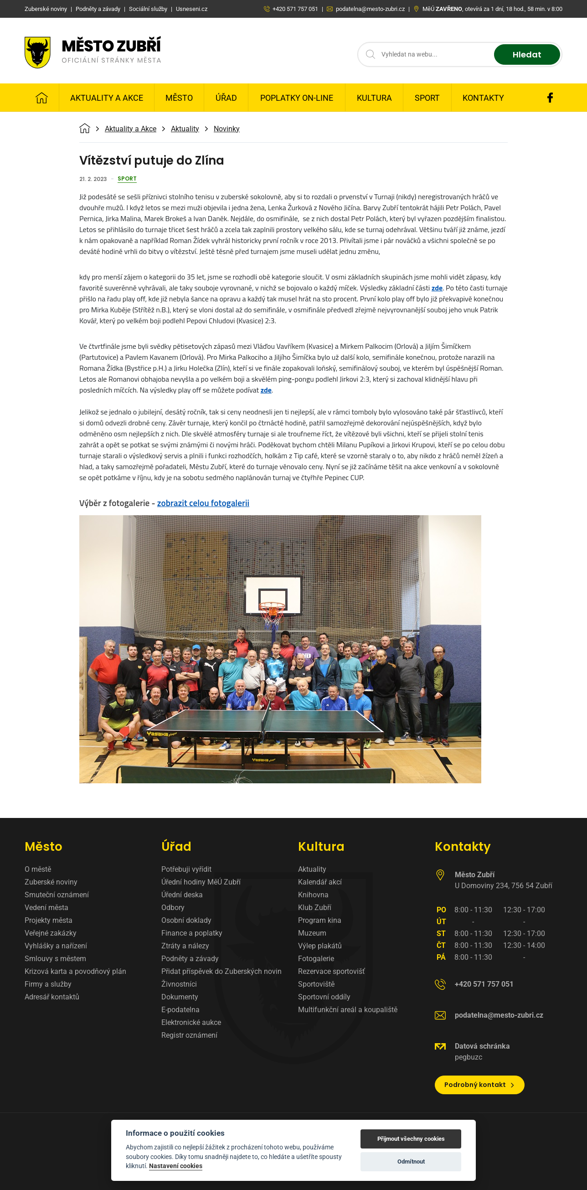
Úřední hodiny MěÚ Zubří (201, 882)
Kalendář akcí (320, 882)
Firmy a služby (48, 984)
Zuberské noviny (51, 882)
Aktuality (185, 129)
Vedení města (46, 907)
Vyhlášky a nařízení (56, 946)
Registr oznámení (189, 1035)
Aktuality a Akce (106, 98)
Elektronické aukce (191, 1022)
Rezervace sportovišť (331, 971)
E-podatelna (180, 1009)
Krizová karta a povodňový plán (75, 971)
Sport (427, 98)
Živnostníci (179, 984)
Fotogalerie (316, 958)
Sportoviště (316, 984)
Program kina (319, 920)
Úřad (226, 98)
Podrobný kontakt (479, 1084)
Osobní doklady (186, 920)
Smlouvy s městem (55, 958)
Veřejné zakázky (51, 933)
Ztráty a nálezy (185, 946)
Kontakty (483, 98)
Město (179, 98)
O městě (38, 869)
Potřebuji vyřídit (186, 869)
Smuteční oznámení (57, 894)
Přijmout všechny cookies (411, 1138)
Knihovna (313, 894)
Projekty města (48, 920)
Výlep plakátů (320, 946)
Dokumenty (179, 997)
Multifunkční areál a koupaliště (347, 1009)
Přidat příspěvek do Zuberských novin (221, 971)
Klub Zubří (314, 907)
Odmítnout (411, 1161)
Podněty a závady (190, 958)
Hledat (527, 54)
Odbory (173, 907)
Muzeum (312, 933)
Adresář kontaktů (52, 997)
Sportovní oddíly (324, 997)
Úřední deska (182, 894)
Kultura (374, 98)
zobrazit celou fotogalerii (203, 502)
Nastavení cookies (175, 1165)
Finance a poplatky (191, 933)
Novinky (227, 129)
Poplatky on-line (296, 98)
